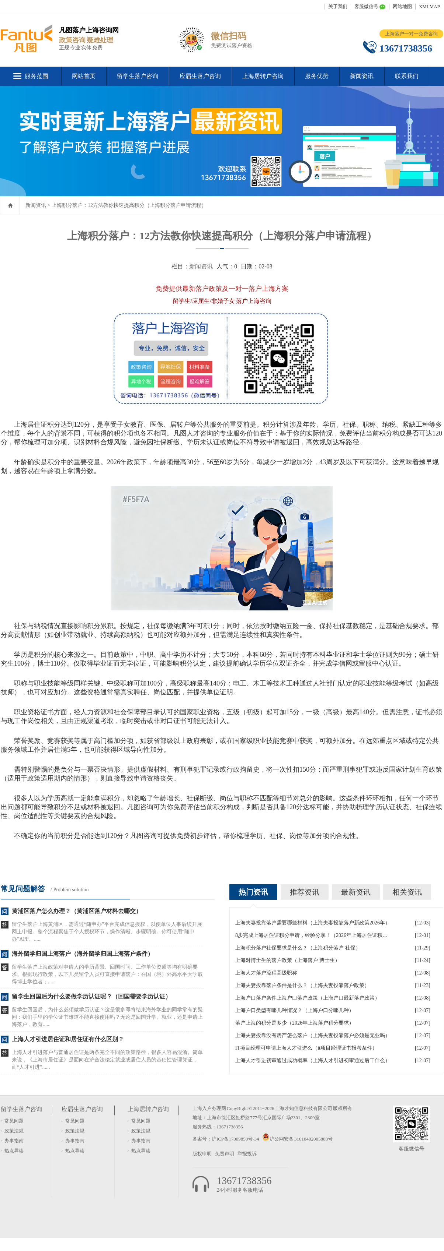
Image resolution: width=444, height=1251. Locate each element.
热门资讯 (253, 892)
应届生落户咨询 (200, 76)
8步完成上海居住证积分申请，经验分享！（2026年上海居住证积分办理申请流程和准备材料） (312, 935)
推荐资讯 (304, 892)
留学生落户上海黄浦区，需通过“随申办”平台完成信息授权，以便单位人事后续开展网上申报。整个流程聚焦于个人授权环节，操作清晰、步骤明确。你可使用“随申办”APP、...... (107, 931)
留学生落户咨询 (137, 76)
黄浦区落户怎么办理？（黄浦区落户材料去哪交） (77, 911)
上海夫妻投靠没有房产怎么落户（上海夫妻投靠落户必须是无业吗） (312, 1035)
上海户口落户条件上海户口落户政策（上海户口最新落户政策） (307, 998)
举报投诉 (247, 1153)
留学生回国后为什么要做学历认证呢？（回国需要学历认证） (91, 996)
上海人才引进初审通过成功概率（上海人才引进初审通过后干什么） (312, 1060)
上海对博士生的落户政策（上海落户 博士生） (287, 960)
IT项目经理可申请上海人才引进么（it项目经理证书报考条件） (306, 1048)
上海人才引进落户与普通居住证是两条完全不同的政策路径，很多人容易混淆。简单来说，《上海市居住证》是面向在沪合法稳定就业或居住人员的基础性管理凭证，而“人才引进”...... (107, 1060)
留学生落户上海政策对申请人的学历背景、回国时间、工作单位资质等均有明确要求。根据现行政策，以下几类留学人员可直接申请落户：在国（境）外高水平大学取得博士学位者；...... (107, 974)
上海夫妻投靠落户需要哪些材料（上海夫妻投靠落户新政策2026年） (312, 923)
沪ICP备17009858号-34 (236, 1139)
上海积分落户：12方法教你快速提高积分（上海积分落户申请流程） (129, 205)
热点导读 (14, 1150)
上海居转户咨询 (263, 76)
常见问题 (14, 1121)
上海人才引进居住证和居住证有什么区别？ (68, 1039)
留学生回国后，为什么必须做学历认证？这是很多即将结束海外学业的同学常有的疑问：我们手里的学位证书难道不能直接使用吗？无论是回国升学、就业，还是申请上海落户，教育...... (107, 1017)
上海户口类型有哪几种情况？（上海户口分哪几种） (294, 1010)
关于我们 (337, 6)
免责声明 (224, 1153)
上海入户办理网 (209, 1108)
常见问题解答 (23, 889)
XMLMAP (429, 6)
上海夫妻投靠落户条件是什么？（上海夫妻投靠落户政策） (302, 985)
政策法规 (14, 1131)
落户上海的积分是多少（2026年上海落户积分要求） (294, 1023)
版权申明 (202, 1153)
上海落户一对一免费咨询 (411, 33)
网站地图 (402, 6)
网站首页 (84, 76)
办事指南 (14, 1140)
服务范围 (36, 76)
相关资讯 (407, 892)
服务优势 (317, 76)
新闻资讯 (362, 76)
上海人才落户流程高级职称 (266, 973)
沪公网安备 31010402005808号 (301, 1139)
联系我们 (407, 76)
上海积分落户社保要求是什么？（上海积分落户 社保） (298, 948)
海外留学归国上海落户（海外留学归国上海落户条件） (82, 954)
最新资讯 (356, 892)
